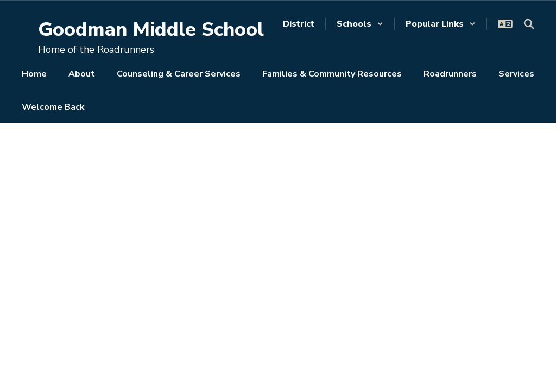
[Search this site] (528, 23)
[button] (360, 24)
